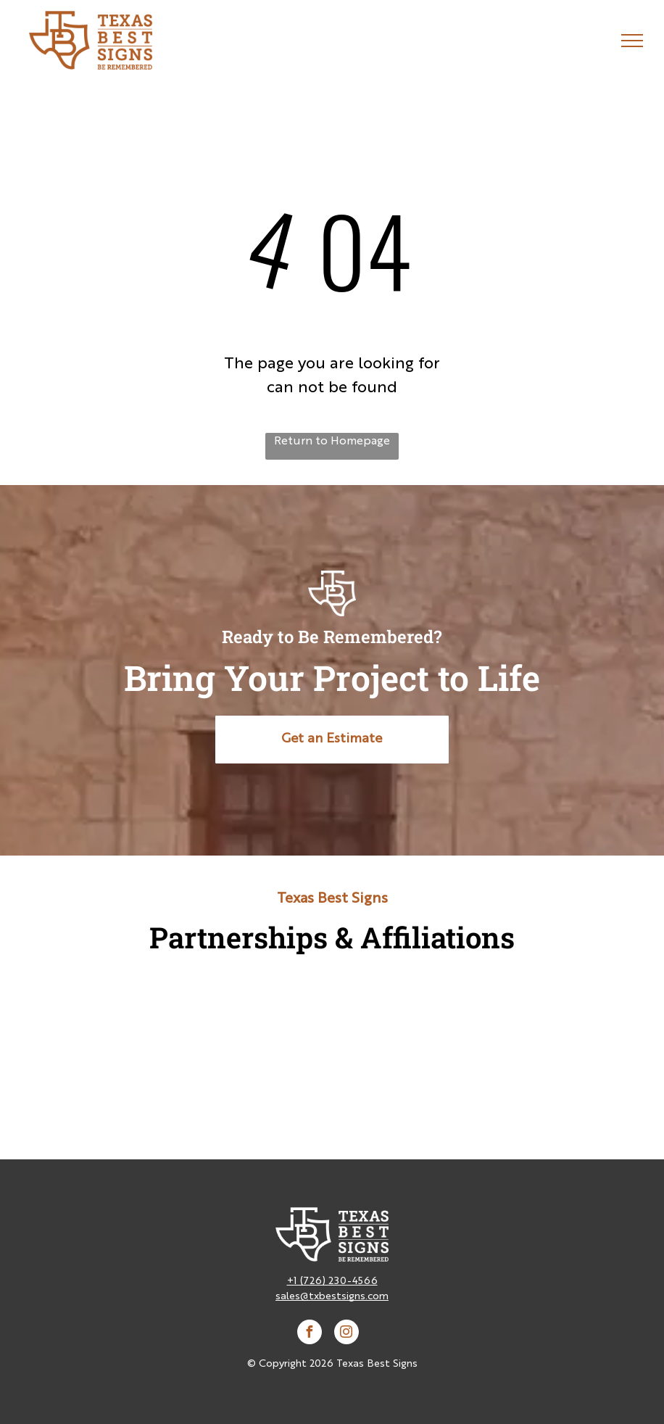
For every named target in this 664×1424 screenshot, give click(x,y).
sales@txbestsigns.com (332, 1296)
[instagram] (346, 1334)
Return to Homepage (332, 441)
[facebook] (309, 1334)
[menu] (632, 40)
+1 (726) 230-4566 (332, 1281)
